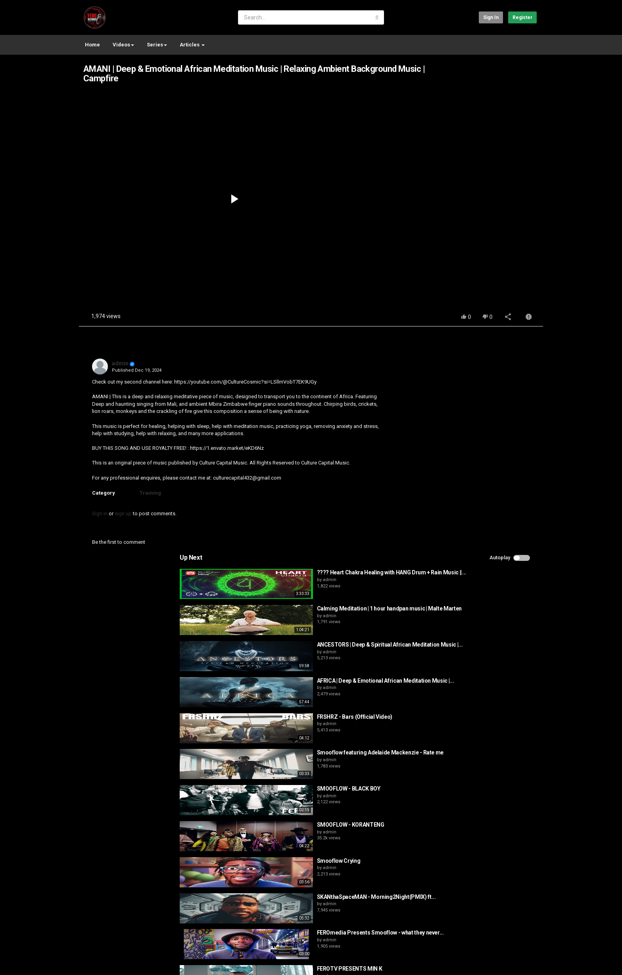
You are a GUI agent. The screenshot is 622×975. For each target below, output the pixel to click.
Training (150, 493)
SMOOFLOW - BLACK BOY (479, 572)
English (524, 960)
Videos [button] (123, 45)
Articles (192, 45)
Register (522, 17)
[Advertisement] (507, 148)
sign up (123, 513)
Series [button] (157, 45)
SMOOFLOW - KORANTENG (480, 608)
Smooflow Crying (469, 644)
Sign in (491, 17)
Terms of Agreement (150, 936)
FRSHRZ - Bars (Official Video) (485, 500)
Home (92, 45)
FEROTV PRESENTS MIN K (480, 752)
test (110, 957)
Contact (109, 936)
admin (120, 363)
